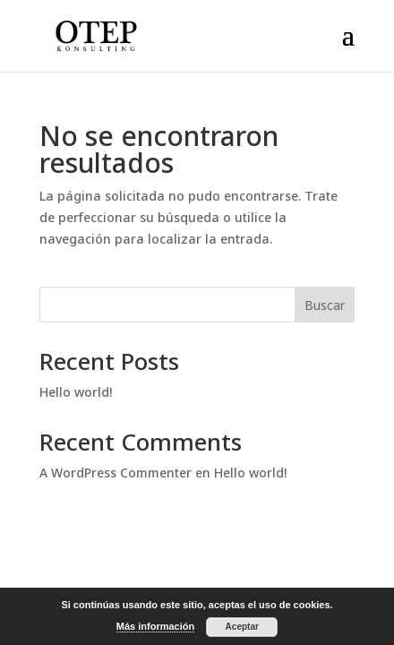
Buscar (324, 305)
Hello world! (75, 391)
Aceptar (242, 627)
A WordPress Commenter (115, 472)
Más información (155, 626)
